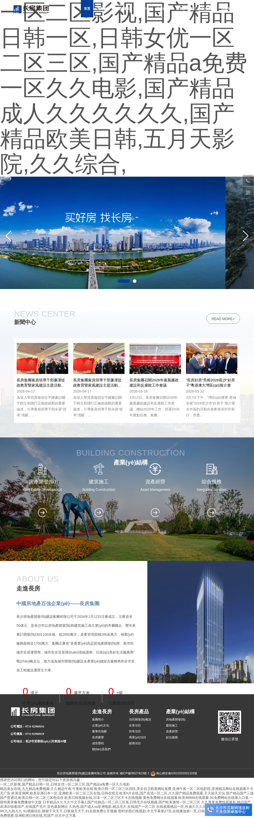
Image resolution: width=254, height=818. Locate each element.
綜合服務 (172, 737)
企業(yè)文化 (100, 725)
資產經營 (172, 731)
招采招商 (227, 8)
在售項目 (135, 725)
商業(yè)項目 (137, 737)
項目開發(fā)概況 (140, 719)
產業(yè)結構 (185, 8)
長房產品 (162, 8)
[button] (245, 236)
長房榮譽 (98, 737)
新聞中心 (143, 8)
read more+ (223, 569)
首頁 (87, 8)
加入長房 (159, 26)
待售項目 (135, 731)
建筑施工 (172, 725)
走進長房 (103, 8)
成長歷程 (98, 743)
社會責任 (208, 8)
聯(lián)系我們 (101, 749)
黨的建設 (123, 8)
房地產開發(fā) (175, 719)
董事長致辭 (99, 731)
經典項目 (135, 743)
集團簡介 (98, 719)
